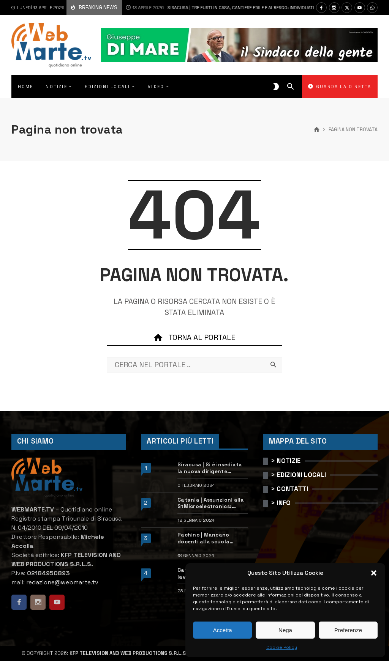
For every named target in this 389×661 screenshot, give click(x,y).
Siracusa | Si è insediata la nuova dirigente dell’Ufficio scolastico (209, 468)
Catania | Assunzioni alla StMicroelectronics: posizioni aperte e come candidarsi (210, 503)
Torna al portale (194, 337)
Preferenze (348, 630)
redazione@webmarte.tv (62, 582)
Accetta (222, 630)
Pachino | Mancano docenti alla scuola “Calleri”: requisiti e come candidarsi (212, 538)
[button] (374, 573)
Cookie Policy (281, 647)
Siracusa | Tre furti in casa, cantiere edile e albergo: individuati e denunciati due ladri (233, 7)
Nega (285, 630)
